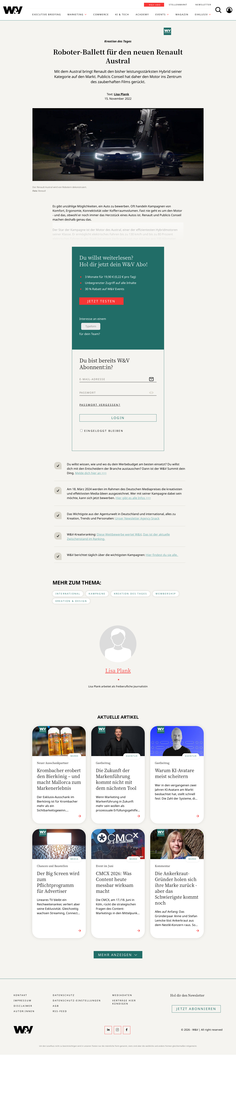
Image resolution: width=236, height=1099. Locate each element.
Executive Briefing (46, 14)
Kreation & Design (71, 601)
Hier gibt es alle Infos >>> (133, 498)
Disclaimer (23, 1005)
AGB (56, 1005)
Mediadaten (122, 995)
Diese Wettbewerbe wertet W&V (119, 534)
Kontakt (20, 995)
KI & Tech (122, 14)
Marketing (75, 14)
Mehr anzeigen (118, 955)
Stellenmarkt (178, 4)
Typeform (90, 326)
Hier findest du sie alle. (162, 555)
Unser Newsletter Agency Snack (137, 518)
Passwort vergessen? (99, 405)
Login (118, 418)
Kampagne (97, 593)
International (67, 593)
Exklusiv (201, 14)
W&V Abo (155, 5)
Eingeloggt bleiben (103, 430)
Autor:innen (24, 1011)
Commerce (101, 14)
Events (160, 14)
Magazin (182, 14)
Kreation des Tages (130, 593)
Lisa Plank (121, 94)
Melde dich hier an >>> (91, 473)
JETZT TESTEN (101, 301)
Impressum (23, 1000)
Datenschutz (64, 995)
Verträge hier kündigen (124, 1002)
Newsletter (203, 4)
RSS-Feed (60, 1011)
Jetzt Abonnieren (196, 1008)
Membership (166, 593)
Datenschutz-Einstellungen (77, 1000)
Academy (142, 14)
